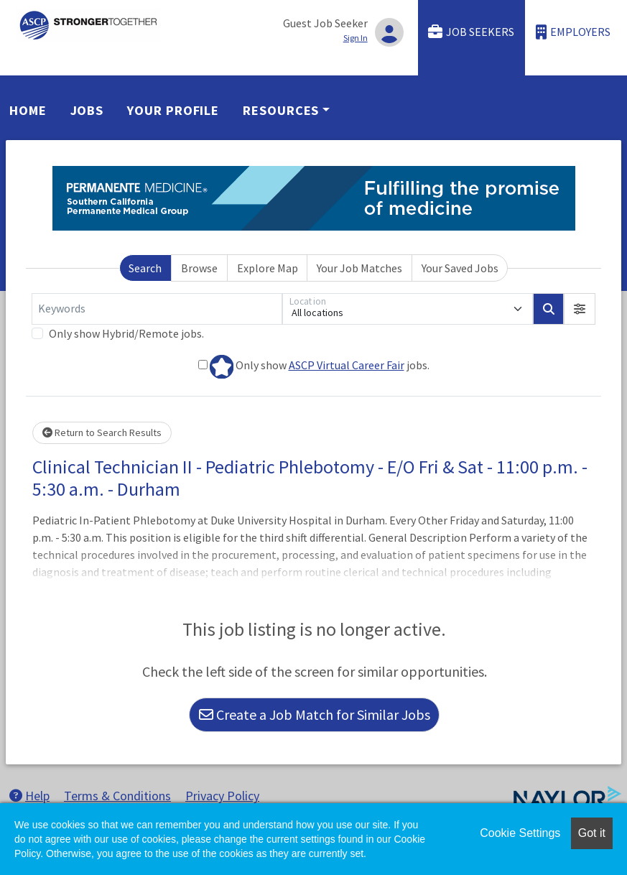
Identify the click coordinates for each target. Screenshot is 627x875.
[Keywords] (157, 309)
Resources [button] (281, 110)
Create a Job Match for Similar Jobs (314, 714)
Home (28, 110)
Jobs (87, 110)
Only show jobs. (313, 367)
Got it (591, 833)
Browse (199, 268)
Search (145, 268)
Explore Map (267, 268)
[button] (579, 309)
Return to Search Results (102, 432)
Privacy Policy (222, 795)
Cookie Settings (520, 833)
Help (29, 795)
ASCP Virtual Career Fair (346, 365)
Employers (573, 32)
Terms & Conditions (117, 795)
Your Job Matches (359, 268)
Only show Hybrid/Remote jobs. (126, 333)
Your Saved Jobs (460, 268)
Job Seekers (471, 32)
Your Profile (173, 110)
